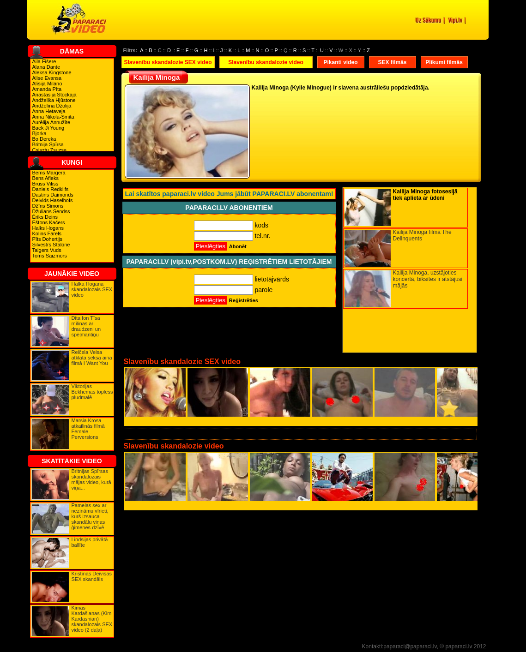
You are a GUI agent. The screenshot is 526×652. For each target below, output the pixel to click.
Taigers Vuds (46, 250)
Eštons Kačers (48, 222)
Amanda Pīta (47, 89)
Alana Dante (46, 67)
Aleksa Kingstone (52, 72)
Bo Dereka (44, 139)
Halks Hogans (48, 228)
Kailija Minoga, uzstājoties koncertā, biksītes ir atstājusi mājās (428, 279)
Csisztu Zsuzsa (49, 150)
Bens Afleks (45, 178)
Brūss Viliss (45, 183)
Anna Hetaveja (49, 111)
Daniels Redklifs (50, 189)
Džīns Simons (48, 206)
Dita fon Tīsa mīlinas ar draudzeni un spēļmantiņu (86, 326)
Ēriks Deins (45, 217)
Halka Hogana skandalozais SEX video (92, 289)
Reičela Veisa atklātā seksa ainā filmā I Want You (92, 357)
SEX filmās (392, 62)
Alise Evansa (47, 78)
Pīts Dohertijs (47, 239)
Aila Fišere (44, 61)
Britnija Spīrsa (48, 144)
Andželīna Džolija (52, 105)
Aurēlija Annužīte (51, 122)
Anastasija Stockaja (54, 94)
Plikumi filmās (444, 62)
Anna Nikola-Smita (53, 117)
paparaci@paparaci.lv (409, 646)
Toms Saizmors (49, 255)
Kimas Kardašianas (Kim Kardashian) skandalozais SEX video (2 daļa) (92, 619)
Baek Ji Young (48, 128)
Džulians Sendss (51, 211)
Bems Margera (49, 172)
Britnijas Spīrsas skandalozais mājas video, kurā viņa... (91, 479)
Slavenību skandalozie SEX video (168, 62)
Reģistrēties (243, 300)
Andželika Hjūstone (54, 100)
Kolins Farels (47, 233)
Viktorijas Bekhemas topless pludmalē (92, 391)
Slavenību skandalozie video (265, 62)
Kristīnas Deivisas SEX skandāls (92, 576)
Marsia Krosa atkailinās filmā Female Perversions (88, 429)
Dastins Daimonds (52, 194)
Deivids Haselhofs (52, 200)
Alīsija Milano (47, 83)
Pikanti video (340, 62)
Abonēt (238, 246)
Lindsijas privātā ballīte (90, 542)
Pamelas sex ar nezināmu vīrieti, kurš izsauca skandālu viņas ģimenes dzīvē (90, 516)
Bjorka (39, 133)
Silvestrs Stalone (51, 244)
